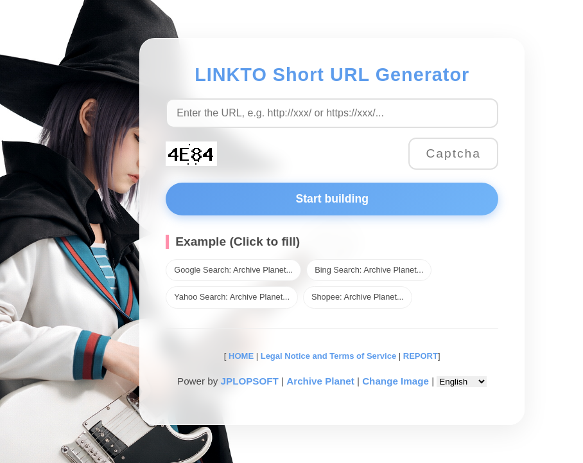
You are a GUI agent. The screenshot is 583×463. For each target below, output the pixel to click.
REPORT (420, 356)
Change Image (395, 381)
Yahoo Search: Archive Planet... (232, 297)
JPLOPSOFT (250, 381)
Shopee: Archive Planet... (357, 297)
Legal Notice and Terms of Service (328, 356)
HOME (240, 356)
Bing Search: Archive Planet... (369, 270)
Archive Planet (320, 381)
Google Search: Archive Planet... (233, 270)
